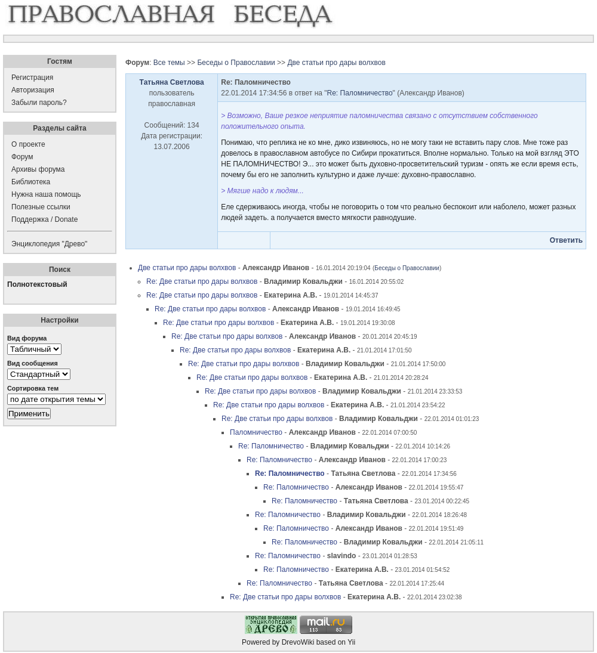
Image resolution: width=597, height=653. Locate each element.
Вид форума (27, 338)
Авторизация (32, 90)
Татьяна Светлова (172, 82)
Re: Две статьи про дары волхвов (201, 281)
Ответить (566, 240)
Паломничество (256, 432)
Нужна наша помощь (46, 194)
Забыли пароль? (39, 102)
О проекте (28, 144)
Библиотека (30, 182)
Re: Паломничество (360, 93)
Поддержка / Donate (44, 219)
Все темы (169, 62)
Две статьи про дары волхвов (336, 62)
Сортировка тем (33, 388)
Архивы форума (37, 169)
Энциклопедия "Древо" (49, 244)
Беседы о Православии (236, 62)
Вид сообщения (32, 363)
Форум (22, 157)
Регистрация (32, 77)
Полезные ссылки (40, 207)
